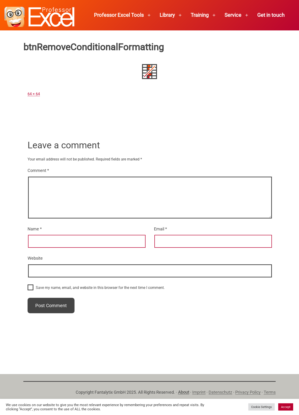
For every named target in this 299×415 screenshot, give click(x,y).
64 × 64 (34, 94)
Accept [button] (285, 407)
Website (35, 258)
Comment (38, 170)
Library (167, 15)
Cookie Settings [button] (261, 407)
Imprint (199, 392)
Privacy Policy (248, 392)
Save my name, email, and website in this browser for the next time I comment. (100, 287)
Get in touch (271, 15)
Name (35, 228)
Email (160, 228)
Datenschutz (220, 392)
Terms (270, 392)
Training (200, 15)
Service (232, 15)
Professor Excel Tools (119, 15)
